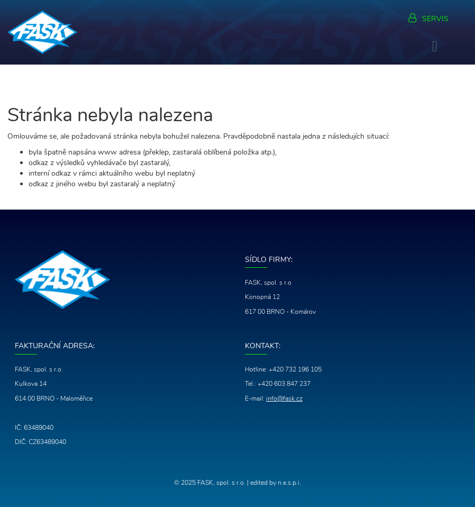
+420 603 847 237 (284, 383)
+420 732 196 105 (295, 369)
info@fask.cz (284, 398)
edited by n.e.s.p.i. (275, 482)
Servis (435, 19)
